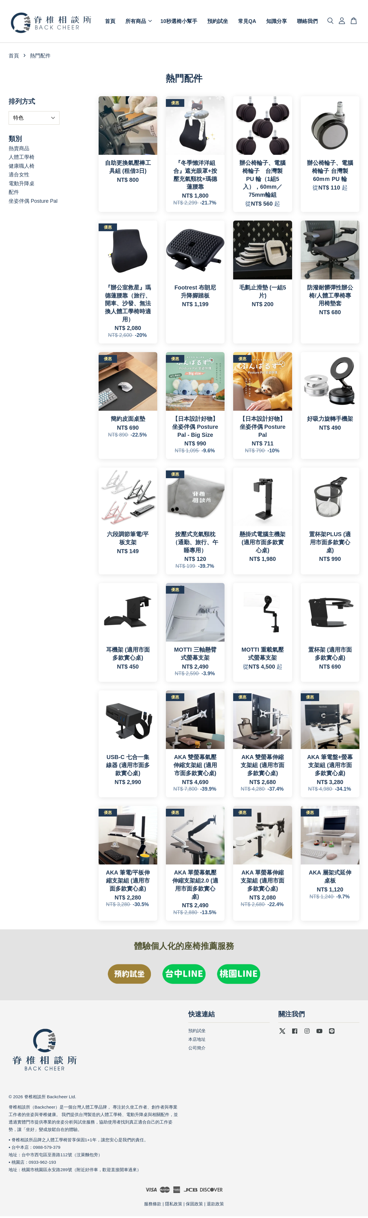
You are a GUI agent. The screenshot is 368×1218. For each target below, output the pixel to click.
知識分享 (276, 22)
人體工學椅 (21, 159)
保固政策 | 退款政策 (205, 1205)
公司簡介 (197, 1049)
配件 (14, 194)
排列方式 (22, 103)
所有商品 (138, 22)
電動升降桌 (21, 185)
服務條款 (152, 1205)
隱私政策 (173, 1205)
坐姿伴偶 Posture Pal (33, 203)
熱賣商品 (19, 150)
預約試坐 (217, 22)
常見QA (247, 22)
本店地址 (197, 1041)
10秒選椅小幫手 (178, 22)
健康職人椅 (21, 168)
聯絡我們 (307, 22)
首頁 (110, 22)
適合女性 (19, 176)
